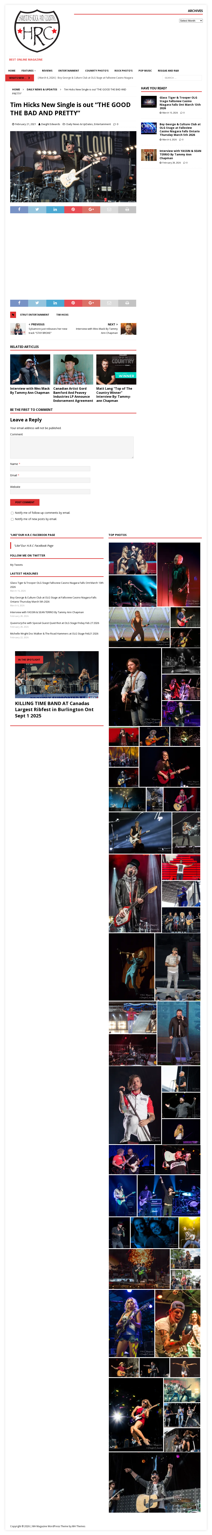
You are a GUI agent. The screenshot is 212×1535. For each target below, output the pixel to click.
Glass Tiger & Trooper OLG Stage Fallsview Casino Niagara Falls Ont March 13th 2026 (180, 103)
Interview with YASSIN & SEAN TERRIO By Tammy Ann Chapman (180, 154)
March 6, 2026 (169, 139)
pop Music (145, 70)
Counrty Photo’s (96, 70)
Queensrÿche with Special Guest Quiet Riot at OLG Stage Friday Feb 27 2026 (54, 623)
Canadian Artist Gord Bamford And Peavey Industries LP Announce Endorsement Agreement (73, 394)
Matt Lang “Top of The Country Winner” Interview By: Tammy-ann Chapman (114, 394)
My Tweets (16, 564)
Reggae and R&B (168, 70)
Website (15, 487)
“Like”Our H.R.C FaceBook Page (32, 535)
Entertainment (68, 70)
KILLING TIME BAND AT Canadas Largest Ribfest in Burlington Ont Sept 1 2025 (54, 709)
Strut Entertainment (34, 314)
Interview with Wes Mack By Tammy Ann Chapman (30, 390)
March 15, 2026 (170, 112)
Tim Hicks (62, 314)
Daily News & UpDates (79, 124)
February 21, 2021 (25, 124)
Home (11, 70)
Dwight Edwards (50, 124)
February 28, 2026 (171, 162)
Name (14, 464)
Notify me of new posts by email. (36, 519)
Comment (16, 434)
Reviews (47, 70)
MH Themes (78, 1526)
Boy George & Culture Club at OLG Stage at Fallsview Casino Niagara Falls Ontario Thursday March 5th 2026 (180, 129)
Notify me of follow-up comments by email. (42, 513)
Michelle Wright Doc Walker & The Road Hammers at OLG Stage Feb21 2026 (54, 633)
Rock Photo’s (123, 70)
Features (27, 70)
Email (14, 475)
